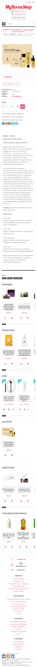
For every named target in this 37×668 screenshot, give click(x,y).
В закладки (18, 106)
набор (4, 278)
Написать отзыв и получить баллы (11, 85)
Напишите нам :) (21, 570)
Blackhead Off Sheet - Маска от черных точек (24, 490)
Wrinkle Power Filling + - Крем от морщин (8, 490)
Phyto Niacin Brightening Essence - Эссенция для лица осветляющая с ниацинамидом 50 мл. (24, 352)
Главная (5, 33)
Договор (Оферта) (18, 579)
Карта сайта (18, 611)
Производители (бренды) (18, 622)
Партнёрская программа (18, 631)
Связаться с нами (18, 609)
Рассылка (18, 649)
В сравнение (13, 409)
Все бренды (13, 33)
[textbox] (21, 24)
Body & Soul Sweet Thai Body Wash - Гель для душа (9, 535)
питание (10, 278)
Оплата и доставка (18, 586)
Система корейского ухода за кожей (18, 599)
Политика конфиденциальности (18, 589)
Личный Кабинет (18, 642)
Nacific (20, 33)
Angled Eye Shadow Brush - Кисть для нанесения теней (9, 398)
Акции (18, 634)
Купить (5, 318)
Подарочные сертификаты (18, 624)
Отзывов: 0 (18, 83)
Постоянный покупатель (27, 2)
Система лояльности (18, 606)
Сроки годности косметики (18, 601)
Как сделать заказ (18, 581)
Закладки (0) (30, 2)
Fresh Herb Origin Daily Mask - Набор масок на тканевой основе (9, 352)
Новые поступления (18, 626)
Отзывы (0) (12, 136)
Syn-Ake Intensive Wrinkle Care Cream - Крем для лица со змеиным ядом (8, 307)
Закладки (18, 647)
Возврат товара (18, 591)
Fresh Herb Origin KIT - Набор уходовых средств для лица (8, 444)
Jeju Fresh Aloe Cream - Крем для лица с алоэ (24, 307)
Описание (5, 136)
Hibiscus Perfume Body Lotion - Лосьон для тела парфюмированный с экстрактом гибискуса (23, 536)
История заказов (18, 644)
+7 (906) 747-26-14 (20, 11)
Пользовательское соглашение (19, 584)
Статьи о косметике (18, 604)
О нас (18, 614)
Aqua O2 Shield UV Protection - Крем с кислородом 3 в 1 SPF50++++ (24, 398)
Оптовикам (18, 629)
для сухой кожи (18, 278)
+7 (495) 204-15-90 (19, 14)
